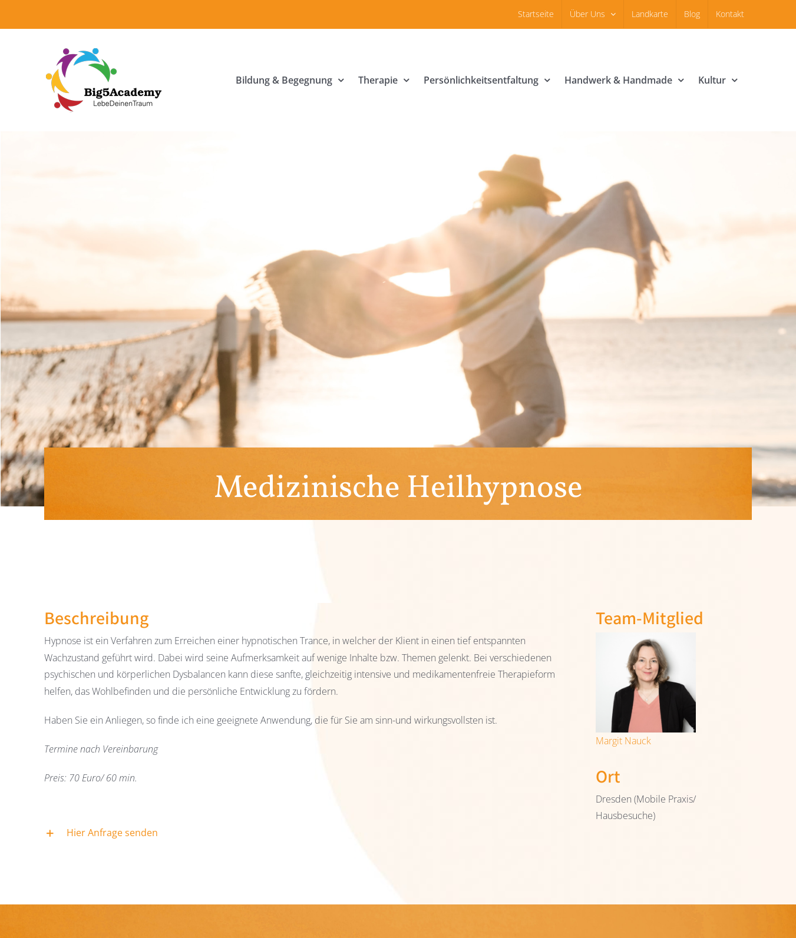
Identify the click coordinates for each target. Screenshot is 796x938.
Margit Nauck (623, 740)
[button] (305, 833)
